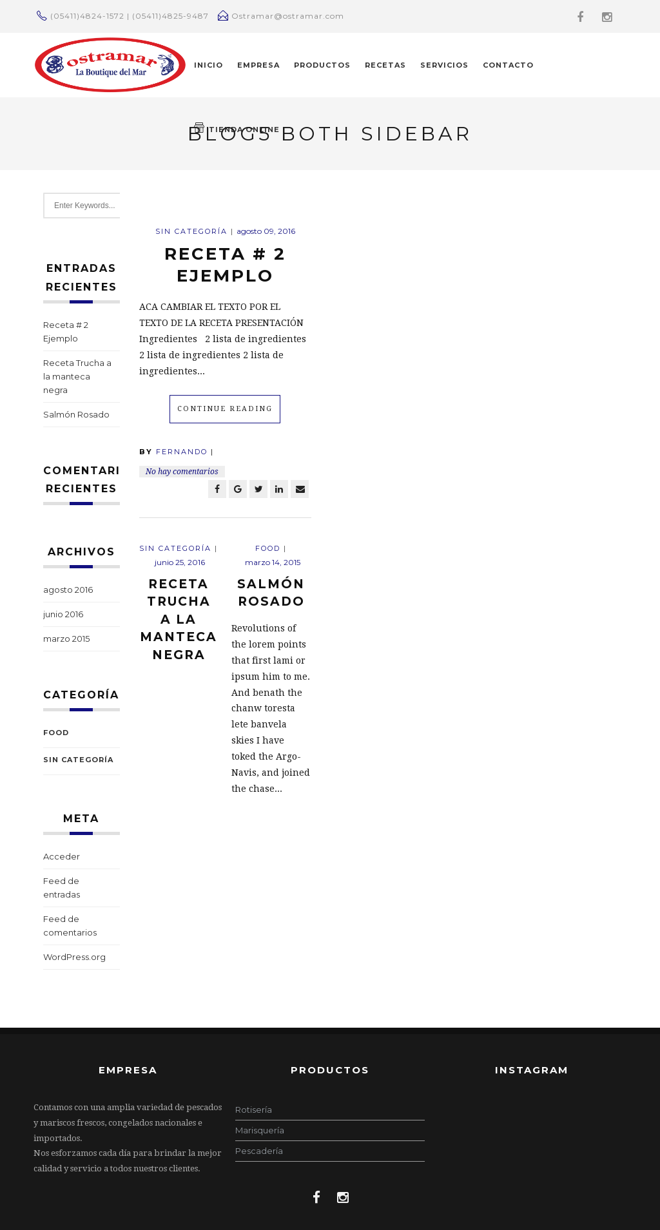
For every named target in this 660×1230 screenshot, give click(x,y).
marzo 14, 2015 (272, 562)
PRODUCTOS (322, 65)
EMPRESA (258, 65)
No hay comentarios (182, 471)
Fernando (182, 451)
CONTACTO (508, 65)
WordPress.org (74, 957)
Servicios (444, 65)
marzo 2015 (66, 638)
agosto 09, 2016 (266, 231)
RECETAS (385, 65)
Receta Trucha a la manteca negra (77, 376)
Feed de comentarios (70, 925)
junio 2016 (63, 614)
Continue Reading (225, 409)
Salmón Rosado (76, 414)
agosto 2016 (68, 589)
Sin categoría (78, 759)
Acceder (61, 856)
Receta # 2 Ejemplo (65, 331)
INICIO (208, 65)
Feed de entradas (61, 887)
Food (56, 732)
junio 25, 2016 (180, 562)
